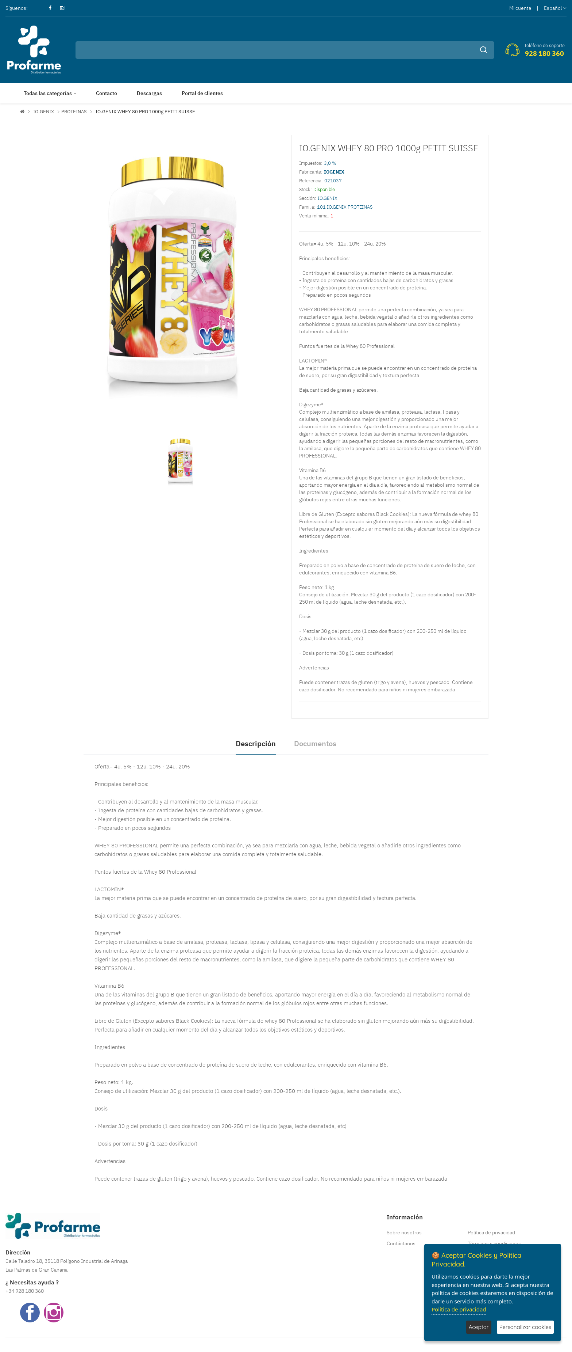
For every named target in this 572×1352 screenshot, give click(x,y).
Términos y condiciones (494, 1243)
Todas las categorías (48, 93)
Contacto (106, 93)
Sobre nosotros (404, 1232)
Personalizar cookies (525, 1326)
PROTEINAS (74, 112)
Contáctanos (401, 1243)
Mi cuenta (520, 8)
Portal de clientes (202, 93)
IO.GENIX (43, 112)
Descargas (149, 93)
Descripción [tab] (256, 743)
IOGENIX (334, 172)
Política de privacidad (491, 1232)
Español (555, 8)
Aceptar (479, 1326)
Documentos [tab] (315, 743)
